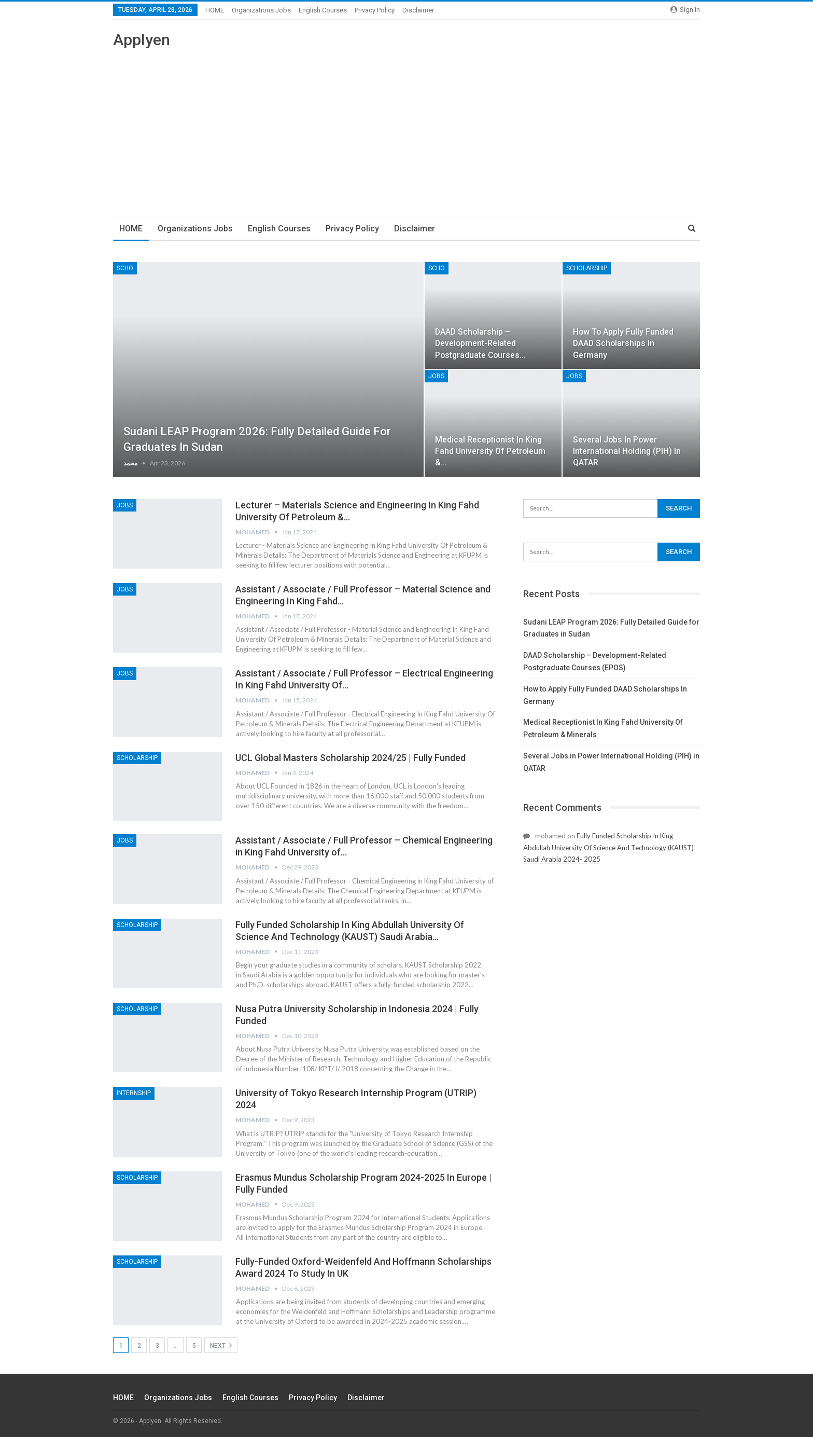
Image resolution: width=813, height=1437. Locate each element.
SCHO (125, 268)
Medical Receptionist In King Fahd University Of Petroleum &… (490, 451)
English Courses (323, 10)
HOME (214, 10)
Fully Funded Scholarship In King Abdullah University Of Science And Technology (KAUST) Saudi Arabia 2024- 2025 (608, 847)
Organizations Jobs (261, 10)
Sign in (685, 9)
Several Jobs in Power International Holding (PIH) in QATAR (627, 451)
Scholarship (586, 268)
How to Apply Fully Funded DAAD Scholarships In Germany (623, 343)
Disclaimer (418, 10)
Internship (134, 1093)
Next (221, 1345)
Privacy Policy (375, 10)
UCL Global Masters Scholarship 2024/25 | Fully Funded (350, 757)
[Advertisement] (406, 127)
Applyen (141, 40)
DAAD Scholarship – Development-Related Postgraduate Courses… (480, 343)
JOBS (436, 376)
